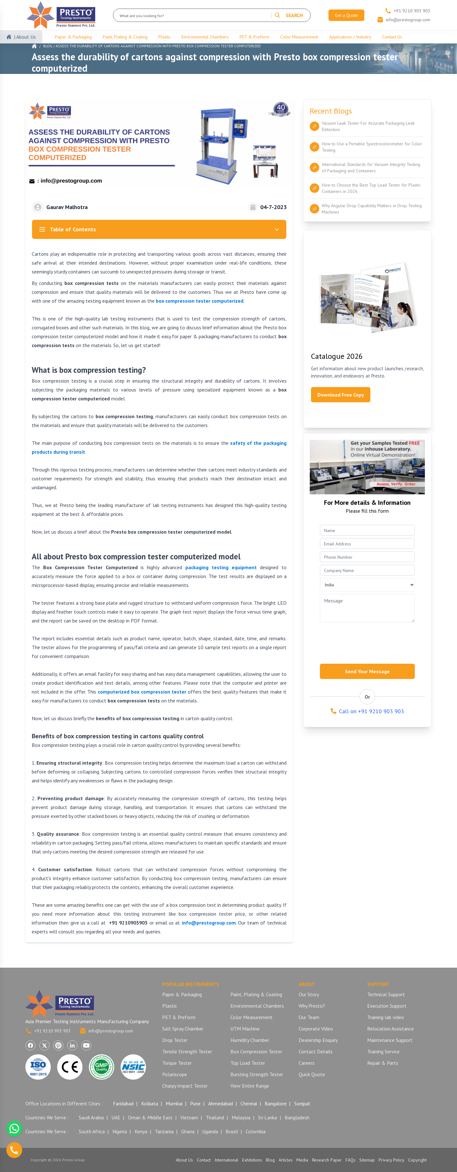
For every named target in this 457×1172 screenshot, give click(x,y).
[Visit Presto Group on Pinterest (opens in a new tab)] (58, 1045)
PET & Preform (254, 37)
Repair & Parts (382, 1063)
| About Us (25, 37)
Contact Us (392, 37)
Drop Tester (175, 1040)
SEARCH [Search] (288, 15)
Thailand (215, 1117)
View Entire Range (249, 1086)
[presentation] (368, 641)
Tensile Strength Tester (187, 1051)
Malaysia (241, 1117)
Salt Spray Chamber (182, 1028)
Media (302, 1160)
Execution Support (387, 1006)
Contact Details (316, 1051)
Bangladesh (297, 1117)
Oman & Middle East (150, 1117)
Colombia (256, 1131)
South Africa (92, 1131)
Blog (47, 45)
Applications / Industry (350, 37)
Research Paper (327, 1160)
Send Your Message (367, 671)
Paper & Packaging (73, 37)
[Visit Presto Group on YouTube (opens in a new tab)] (86, 1045)
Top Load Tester (247, 1063)
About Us (184, 1160)
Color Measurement (299, 37)
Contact (204, 1160)
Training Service (383, 1051)
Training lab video (385, 1017)
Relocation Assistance (390, 1028)
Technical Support (386, 994)
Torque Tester (177, 1063)
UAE (115, 1117)
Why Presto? (312, 1006)
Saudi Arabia (91, 1117)
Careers (307, 1063)
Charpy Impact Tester (185, 1086)
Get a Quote (346, 15)
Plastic (164, 37)
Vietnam (189, 1117)
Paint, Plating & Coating (125, 37)
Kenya (141, 1131)
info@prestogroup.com (106, 1031)
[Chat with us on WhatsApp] (14, 1128)
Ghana (188, 1131)
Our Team (309, 1017)
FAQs (350, 1160)
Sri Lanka (267, 1117)
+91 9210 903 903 (48, 1031)
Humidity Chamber (249, 1040)
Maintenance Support (390, 1040)
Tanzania (164, 1131)
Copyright (417, 1160)
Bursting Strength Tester (256, 1074)
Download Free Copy (340, 395)
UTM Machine (245, 1028)
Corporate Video (316, 1028)
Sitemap (367, 1160)
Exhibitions (252, 1160)
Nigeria (119, 1131)
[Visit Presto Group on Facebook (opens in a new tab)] (30, 1045)
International (226, 1160)
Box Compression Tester (256, 1051)
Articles (286, 1160)
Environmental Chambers (205, 37)
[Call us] (14, 1150)
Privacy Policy (391, 1160)
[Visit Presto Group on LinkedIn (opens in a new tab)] (72, 1045)
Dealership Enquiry (318, 1040)
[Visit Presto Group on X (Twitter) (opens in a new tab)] (44, 1045)
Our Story (309, 994)
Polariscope (174, 1074)
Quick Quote (312, 1074)
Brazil (232, 1131)
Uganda (210, 1131)
